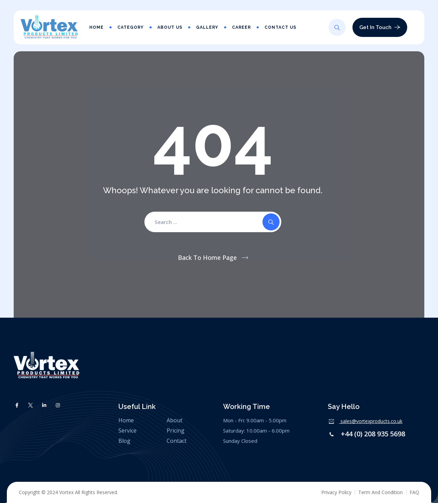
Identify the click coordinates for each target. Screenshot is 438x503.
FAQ (414, 492)
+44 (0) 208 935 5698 (372, 433)
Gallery (207, 27)
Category (130, 27)
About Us (169, 27)
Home (96, 27)
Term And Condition (380, 492)
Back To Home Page (207, 257)
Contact (176, 440)
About (174, 420)
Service (127, 430)
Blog (124, 440)
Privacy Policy (336, 492)
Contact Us (280, 27)
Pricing (175, 430)
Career (241, 27)
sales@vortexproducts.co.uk (370, 421)
